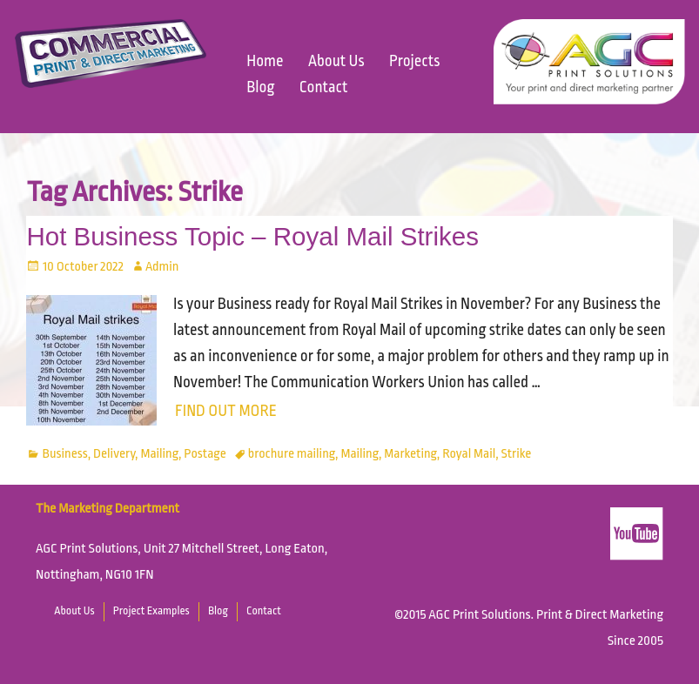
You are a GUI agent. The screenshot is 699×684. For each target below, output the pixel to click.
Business (65, 453)
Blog (260, 87)
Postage (204, 453)
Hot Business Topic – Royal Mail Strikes (252, 236)
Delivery (114, 453)
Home (264, 61)
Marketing (410, 453)
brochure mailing (291, 453)
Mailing (159, 453)
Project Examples (151, 611)
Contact (323, 87)
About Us (336, 61)
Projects (414, 61)
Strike (516, 453)
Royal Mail (468, 453)
